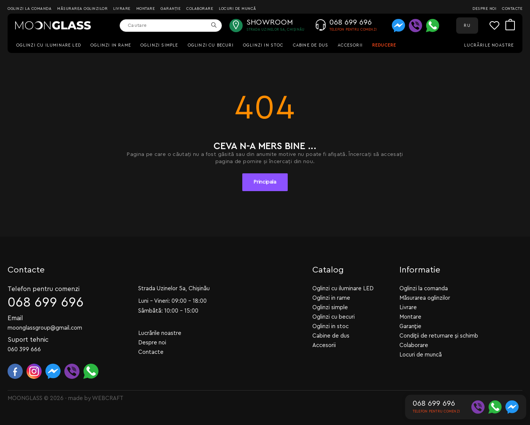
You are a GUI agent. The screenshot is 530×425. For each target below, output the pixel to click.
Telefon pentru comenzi (44, 289)
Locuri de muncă (237, 9)
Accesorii (350, 45)
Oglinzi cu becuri (211, 45)
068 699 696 (46, 302)
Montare (145, 9)
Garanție (171, 9)
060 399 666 (24, 349)
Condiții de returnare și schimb (438, 336)
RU (467, 25)
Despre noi (484, 9)
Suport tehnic (28, 339)
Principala (265, 182)
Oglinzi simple (159, 45)
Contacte (512, 9)
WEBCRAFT (107, 398)
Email (15, 318)
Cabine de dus (310, 45)
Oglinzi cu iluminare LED (48, 45)
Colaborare (199, 9)
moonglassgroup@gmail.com (45, 328)
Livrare (122, 9)
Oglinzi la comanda (29, 9)
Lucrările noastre (489, 45)
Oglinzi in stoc (263, 45)
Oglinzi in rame (110, 45)
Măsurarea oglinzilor (82, 9)
